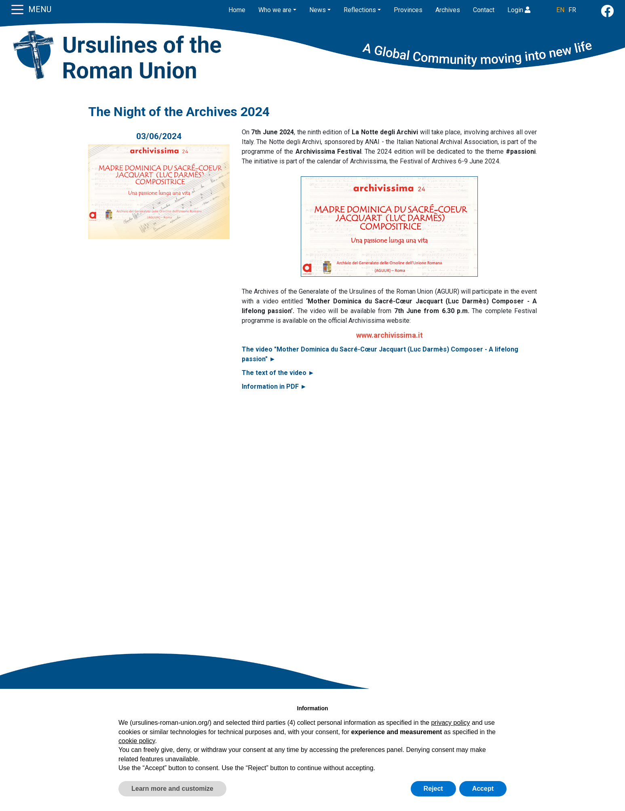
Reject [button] (433, 788)
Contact (483, 10)
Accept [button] (483, 788)
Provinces (408, 10)
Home (236, 10)
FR (572, 10)
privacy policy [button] (450, 722)
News (317, 10)
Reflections (360, 10)
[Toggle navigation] (17, 9)
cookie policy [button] (136, 740)
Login (518, 10)
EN (560, 10)
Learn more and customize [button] (172, 788)
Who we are (274, 10)
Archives (447, 10)
